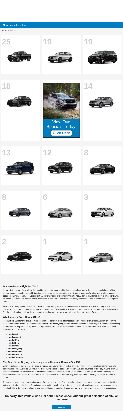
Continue (61, 407)
